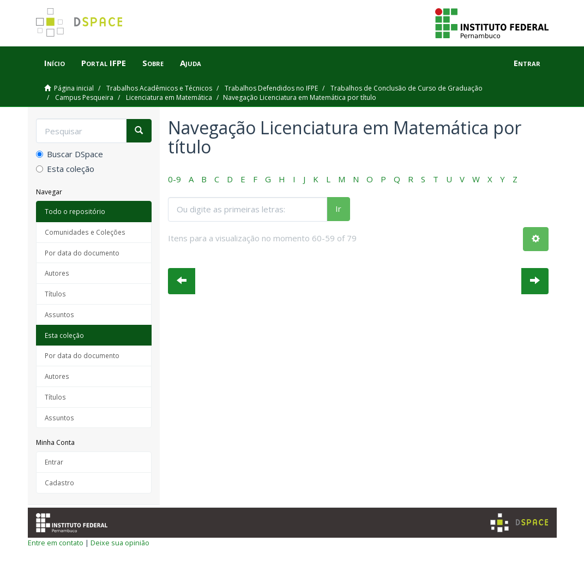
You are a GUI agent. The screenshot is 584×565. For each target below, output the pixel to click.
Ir (338, 208)
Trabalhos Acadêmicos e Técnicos (159, 88)
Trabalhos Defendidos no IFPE (271, 88)
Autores (57, 273)
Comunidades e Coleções (85, 232)
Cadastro (59, 482)
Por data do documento (82, 252)
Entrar (54, 461)
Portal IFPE (103, 62)
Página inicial (74, 88)
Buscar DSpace (69, 153)
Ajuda (190, 62)
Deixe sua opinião (120, 543)
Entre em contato (55, 543)
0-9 (174, 179)
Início (54, 62)
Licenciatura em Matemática (169, 97)
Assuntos (59, 314)
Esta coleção (65, 168)
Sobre (153, 62)
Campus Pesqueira (84, 97)
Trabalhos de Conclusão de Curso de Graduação (406, 88)
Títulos (55, 293)
